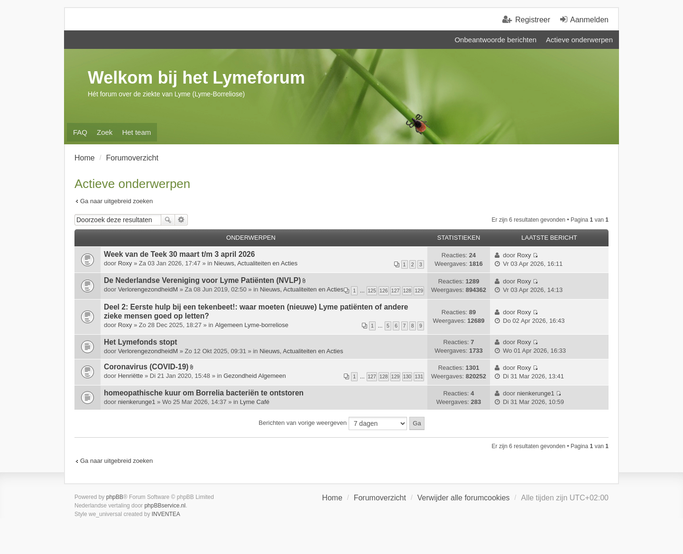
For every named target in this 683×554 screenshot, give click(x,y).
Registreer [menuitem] (532, 20)
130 (407, 376)
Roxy (125, 263)
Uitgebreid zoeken (181, 219)
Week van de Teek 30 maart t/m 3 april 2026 (179, 254)
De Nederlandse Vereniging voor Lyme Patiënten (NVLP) (202, 280)
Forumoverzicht (380, 498)
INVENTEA (166, 514)
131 (419, 376)
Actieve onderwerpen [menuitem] (579, 40)
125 (372, 290)
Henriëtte (130, 375)
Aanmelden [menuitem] (589, 20)
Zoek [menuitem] (104, 132)
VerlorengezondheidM (148, 289)
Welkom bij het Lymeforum (196, 77)
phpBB (114, 497)
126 (383, 290)
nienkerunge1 (137, 401)
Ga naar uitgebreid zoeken (116, 201)
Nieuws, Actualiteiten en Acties (255, 263)
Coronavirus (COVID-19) (146, 367)
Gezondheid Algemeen (254, 375)
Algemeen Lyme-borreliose (251, 325)
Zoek (168, 219)
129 (419, 290)
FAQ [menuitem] (80, 132)
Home (332, 498)
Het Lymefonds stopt (140, 342)
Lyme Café (254, 401)
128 (407, 290)
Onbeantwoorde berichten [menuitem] (495, 40)
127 (395, 290)
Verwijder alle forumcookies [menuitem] (463, 498)
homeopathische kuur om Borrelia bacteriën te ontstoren (204, 393)
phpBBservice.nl (164, 505)
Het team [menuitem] (136, 132)
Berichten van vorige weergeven (332, 423)
